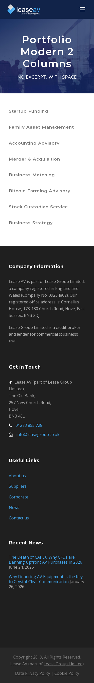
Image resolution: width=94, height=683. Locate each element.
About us (17, 475)
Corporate (18, 497)
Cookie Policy (66, 673)
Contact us (19, 518)
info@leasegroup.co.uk (37, 434)
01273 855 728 (29, 425)
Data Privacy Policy (32, 673)
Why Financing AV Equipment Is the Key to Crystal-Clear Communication (46, 579)
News (14, 507)
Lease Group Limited (63, 664)
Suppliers (18, 486)
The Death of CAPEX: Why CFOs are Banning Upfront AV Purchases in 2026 (45, 559)
